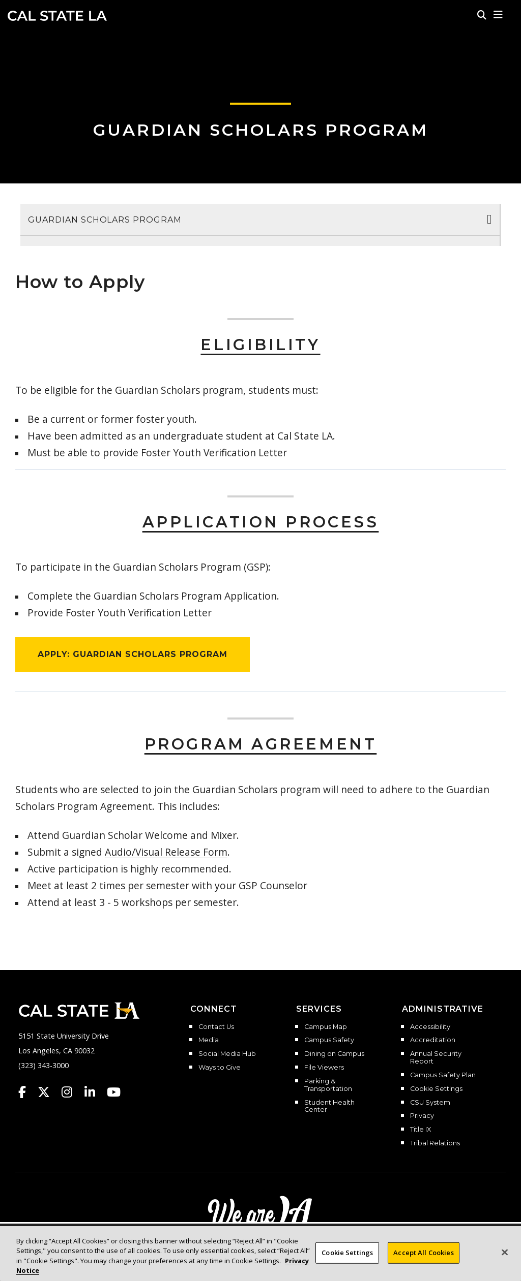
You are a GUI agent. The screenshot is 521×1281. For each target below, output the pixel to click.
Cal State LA (57, 16)
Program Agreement (260, 744)
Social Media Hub (227, 1053)
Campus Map (325, 1026)
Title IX (420, 1129)
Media (208, 1040)
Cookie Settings (436, 1088)
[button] (498, 15)
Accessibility (430, 1026)
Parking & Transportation (328, 1085)
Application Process (260, 522)
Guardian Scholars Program (260, 130)
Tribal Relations (435, 1143)
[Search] (481, 15)
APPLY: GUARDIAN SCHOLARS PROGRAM (132, 654)
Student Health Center (329, 1106)
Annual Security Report (435, 1057)
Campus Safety (329, 1040)
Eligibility (260, 344)
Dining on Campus (334, 1053)
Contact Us (216, 1026)
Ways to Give (219, 1067)
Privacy (422, 1115)
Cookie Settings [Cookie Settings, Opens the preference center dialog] (347, 1252)
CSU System (430, 1102)
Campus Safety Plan (443, 1075)
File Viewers (324, 1067)
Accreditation (432, 1040)
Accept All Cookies (423, 1252)
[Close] (505, 1252)
